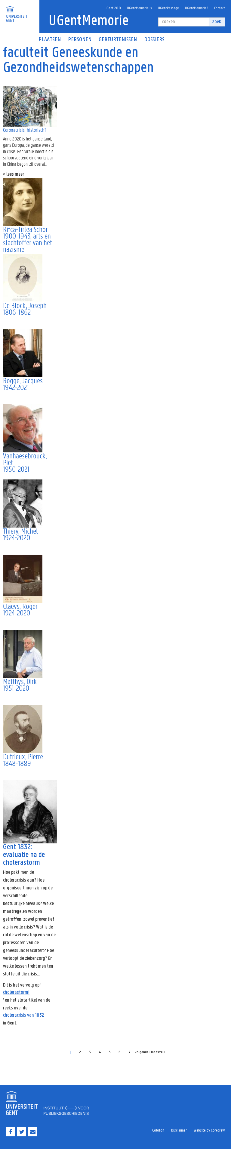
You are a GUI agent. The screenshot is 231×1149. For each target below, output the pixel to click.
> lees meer (13, 174)
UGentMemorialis (139, 7)
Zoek (216, 21)
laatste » (158, 1052)
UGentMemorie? (196, 7)
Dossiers (154, 40)
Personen (79, 40)
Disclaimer (179, 1130)
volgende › (142, 1052)
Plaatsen (49, 40)
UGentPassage (168, 7)
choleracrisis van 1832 (23, 1015)
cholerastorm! (16, 992)
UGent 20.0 (112, 7)
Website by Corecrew (209, 1130)
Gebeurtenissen (118, 40)
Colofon (158, 1130)
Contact (219, 7)
